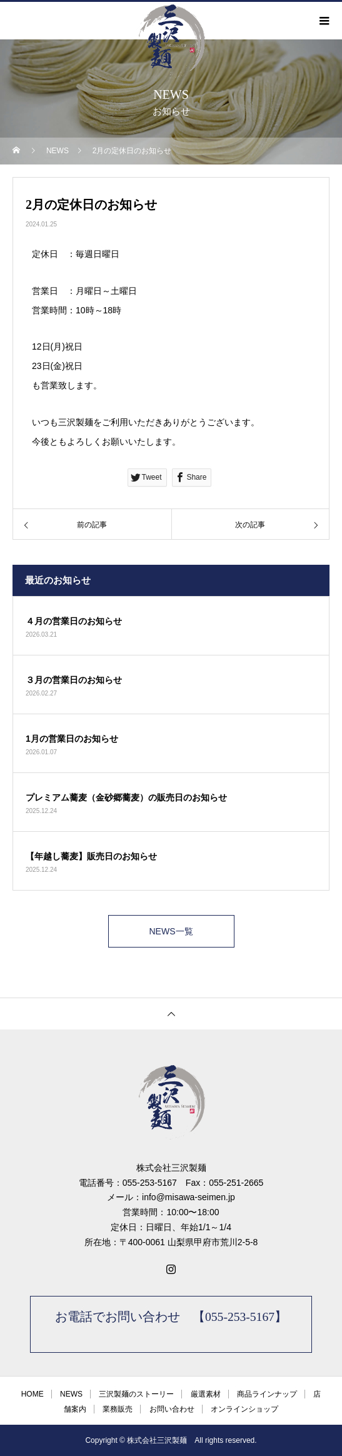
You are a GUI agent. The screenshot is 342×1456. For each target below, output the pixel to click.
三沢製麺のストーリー (136, 1394)
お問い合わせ (171, 1409)
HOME (32, 1394)
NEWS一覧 (171, 931)
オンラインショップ (244, 1409)
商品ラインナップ (267, 1394)
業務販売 (118, 1409)
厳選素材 (206, 1394)
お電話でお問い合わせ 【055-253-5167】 (171, 1316)
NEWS (71, 1394)
